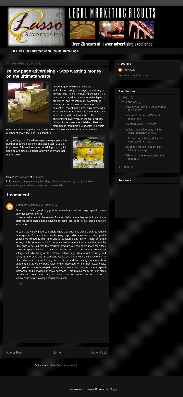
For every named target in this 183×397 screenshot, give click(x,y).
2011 (126, 97)
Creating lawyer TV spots (140, 124)
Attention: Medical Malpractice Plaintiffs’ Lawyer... (143, 148)
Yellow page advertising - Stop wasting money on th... (143, 131)
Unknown (21, 204)
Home (57, 352)
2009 (126, 166)
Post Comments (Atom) (64, 365)
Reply (19, 283)
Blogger (113, 389)
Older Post (98, 352)
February (132, 102)
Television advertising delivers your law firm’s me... (143, 140)
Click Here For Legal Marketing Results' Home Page (44, 50)
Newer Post (14, 352)
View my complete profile (133, 75)
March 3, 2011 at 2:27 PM (43, 204)
